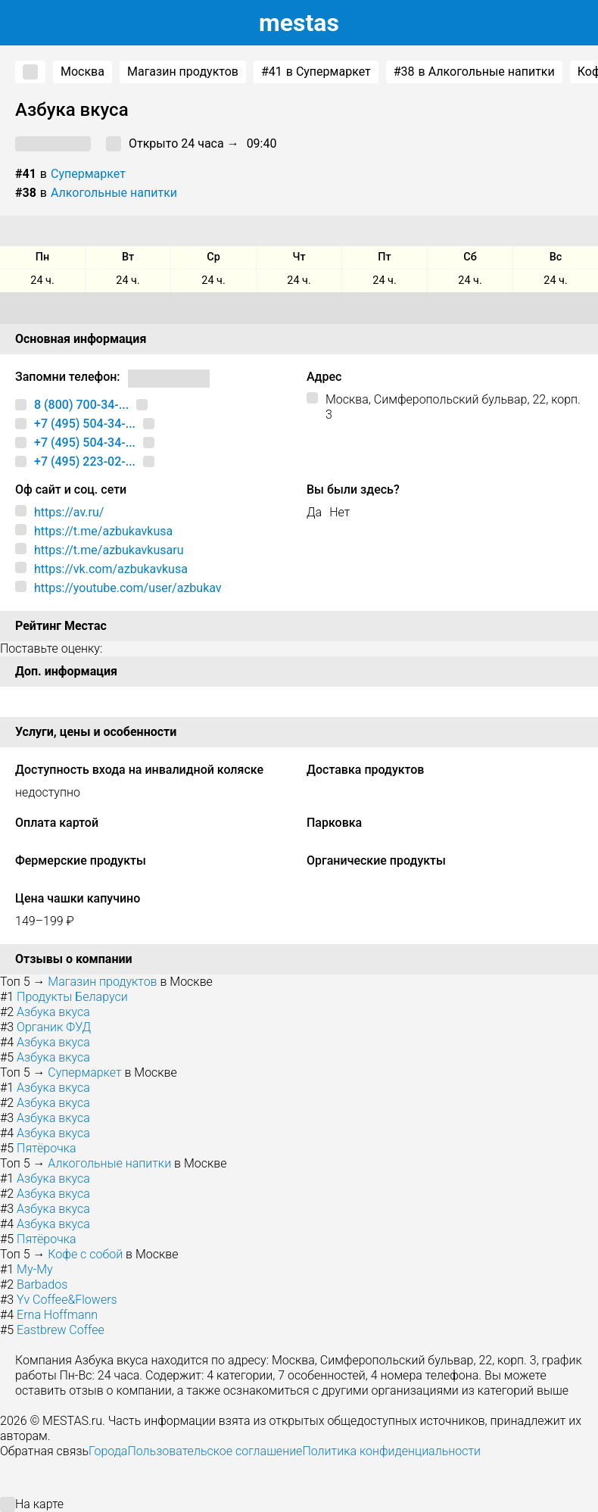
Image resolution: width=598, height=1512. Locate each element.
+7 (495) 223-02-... (84, 461)
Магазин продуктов (182, 71)
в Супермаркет (316, 71)
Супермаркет (88, 174)
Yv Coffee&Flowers (67, 1299)
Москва (82, 71)
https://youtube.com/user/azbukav (128, 588)
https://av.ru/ (69, 512)
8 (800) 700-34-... (81, 404)
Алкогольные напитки (114, 192)
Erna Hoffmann (57, 1315)
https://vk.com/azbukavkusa (111, 569)
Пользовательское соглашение (214, 1451)
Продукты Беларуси (72, 997)
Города (108, 1451)
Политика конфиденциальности (391, 1451)
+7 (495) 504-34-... (84, 423)
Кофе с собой (85, 1254)
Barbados (42, 1284)
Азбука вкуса (53, 1012)
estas (299, 22)
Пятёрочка (46, 1148)
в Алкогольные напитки (474, 71)
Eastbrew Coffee (60, 1330)
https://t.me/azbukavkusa (103, 531)
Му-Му (35, 1269)
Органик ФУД (54, 1027)
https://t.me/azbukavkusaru (108, 550)
